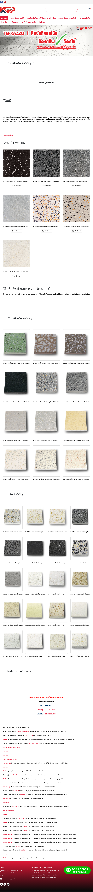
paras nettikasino (34, 743)
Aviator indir (29, 735)
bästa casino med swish (10, 759)
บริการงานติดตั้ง (84, 18)
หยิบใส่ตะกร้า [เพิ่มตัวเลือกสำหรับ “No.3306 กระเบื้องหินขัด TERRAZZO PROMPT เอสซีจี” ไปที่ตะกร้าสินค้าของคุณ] (77, 231)
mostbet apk (7, 787)
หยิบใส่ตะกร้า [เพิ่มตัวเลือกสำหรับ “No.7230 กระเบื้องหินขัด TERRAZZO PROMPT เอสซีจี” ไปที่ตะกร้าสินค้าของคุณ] (17, 231)
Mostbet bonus (7, 834)
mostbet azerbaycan (23, 731)
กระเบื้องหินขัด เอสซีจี (16, 18)
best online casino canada (11, 747)
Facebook (1, 884)
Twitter (4, 884)
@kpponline (50, 713)
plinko (5, 814)
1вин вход (5, 751)
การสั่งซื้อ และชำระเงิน (28, 22)
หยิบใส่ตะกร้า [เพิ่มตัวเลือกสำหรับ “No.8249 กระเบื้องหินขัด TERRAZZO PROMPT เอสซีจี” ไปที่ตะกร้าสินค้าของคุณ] (17, 186)
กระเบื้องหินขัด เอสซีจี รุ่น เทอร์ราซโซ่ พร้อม (41, 18)
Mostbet (5, 739)
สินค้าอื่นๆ (4, 22)
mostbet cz (6, 798)
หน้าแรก (4, 18)
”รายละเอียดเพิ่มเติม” (9, 135)
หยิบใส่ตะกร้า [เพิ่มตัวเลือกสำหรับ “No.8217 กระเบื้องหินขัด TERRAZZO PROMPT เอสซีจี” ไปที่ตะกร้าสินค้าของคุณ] (47, 186)
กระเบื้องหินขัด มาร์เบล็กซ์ (67, 18)
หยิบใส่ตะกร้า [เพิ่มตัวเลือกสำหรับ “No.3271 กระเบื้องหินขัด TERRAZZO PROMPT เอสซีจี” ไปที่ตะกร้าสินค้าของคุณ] (17, 276)
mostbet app (7, 763)
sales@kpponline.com (46, 709)
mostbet (5, 783)
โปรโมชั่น (15, 22)
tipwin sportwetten (9, 810)
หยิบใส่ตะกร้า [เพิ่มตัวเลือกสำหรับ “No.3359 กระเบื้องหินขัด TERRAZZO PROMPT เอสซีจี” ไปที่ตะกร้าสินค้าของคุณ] (47, 231)
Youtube (8, 884)
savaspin (5, 767)
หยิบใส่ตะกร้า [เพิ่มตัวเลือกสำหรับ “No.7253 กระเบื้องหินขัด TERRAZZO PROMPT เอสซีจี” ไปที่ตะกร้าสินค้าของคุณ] (77, 186)
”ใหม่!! (8, 100)
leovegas (5, 854)
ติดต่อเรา (41, 22)
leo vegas (6, 802)
